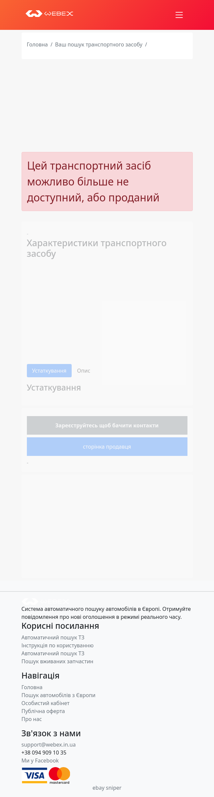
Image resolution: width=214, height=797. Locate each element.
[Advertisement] (107, 105)
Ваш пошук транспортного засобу (98, 44)
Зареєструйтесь (76, 425)
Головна (37, 44)
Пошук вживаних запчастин (58, 661)
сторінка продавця (107, 446)
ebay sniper (107, 787)
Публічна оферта (43, 711)
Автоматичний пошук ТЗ (53, 637)
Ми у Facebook (40, 760)
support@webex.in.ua (49, 744)
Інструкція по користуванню (58, 645)
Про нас (32, 719)
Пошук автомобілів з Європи (59, 695)
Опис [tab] (83, 370)
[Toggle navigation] (179, 15)
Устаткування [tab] (49, 370)
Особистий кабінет (46, 703)
